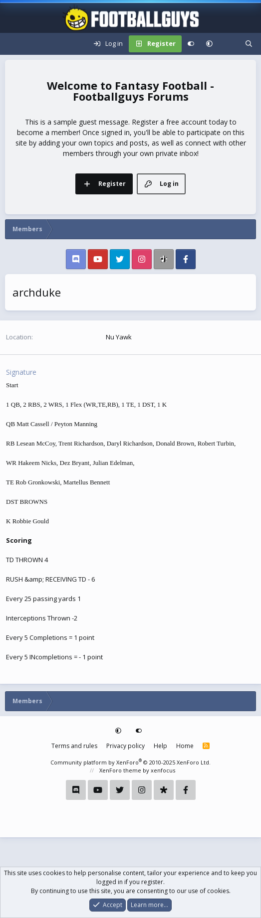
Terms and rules (74, 746)
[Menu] (13, 43)
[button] (209, 44)
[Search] (249, 44)
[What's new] (229, 44)
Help (160, 746)
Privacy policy (125, 746)
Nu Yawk (119, 336)
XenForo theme (120, 770)
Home (185, 746)
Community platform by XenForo (130, 762)
